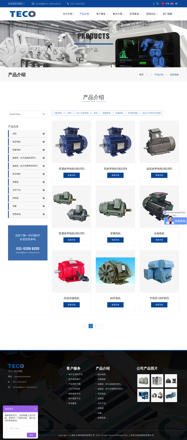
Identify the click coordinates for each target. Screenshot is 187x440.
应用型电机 (133, 113)
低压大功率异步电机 (152, 113)
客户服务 (101, 13)
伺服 (28, 206)
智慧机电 (28, 214)
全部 (14, 133)
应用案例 (134, 13)
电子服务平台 (73, 398)
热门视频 (167, 13)
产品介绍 (84, 13)
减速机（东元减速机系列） (28, 158)
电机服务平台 (73, 393)
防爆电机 (28, 150)
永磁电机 (119, 113)
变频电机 (106, 113)
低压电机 (28, 142)
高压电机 (28, 174)
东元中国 (67, 13)
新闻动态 (151, 13)
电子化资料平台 (74, 374)
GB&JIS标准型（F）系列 (87, 113)
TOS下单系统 (73, 389)
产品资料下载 (73, 384)
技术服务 (71, 403)
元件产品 (28, 190)
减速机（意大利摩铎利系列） (28, 166)
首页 (141, 74)
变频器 (28, 182)
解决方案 (117, 13)
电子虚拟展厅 (73, 379)
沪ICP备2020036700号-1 (45, 435)
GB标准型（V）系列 (62, 113)
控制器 (28, 198)
